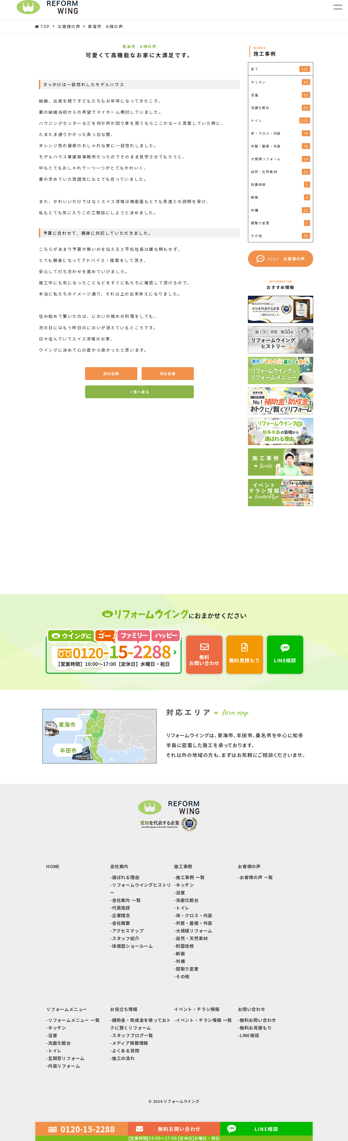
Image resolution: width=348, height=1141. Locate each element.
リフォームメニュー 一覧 (74, 1020)
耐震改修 (185, 946)
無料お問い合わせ (258, 1020)
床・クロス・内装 (194, 915)
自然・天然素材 (192, 938)
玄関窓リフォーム (66, 1058)
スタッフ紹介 (125, 938)
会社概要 (121, 923)
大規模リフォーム (194, 930)
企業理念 (121, 915)
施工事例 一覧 (190, 877)
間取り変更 (187, 968)
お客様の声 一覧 (256, 877)
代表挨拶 (121, 907)
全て (280, 69)
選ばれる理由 (125, 877)
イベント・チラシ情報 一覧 (204, 1020)
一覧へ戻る (139, 391)
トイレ (182, 907)
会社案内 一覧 (126, 900)
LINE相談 (249, 1035)
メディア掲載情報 (130, 1043)
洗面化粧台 (187, 900)
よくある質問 (125, 1050)
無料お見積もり (256, 1027)
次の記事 (168, 373)
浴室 (180, 892)
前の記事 (111, 373)
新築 (180, 953)
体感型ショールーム (132, 946)
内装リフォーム (64, 1065)
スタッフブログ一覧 (132, 1035)
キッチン (185, 885)
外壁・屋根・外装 (194, 923)
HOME (53, 866)
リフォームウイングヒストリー (140, 889)
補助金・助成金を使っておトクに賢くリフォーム (140, 1024)
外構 (180, 961)
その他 (182, 976)
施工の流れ (123, 1058)
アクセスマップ (128, 930)
